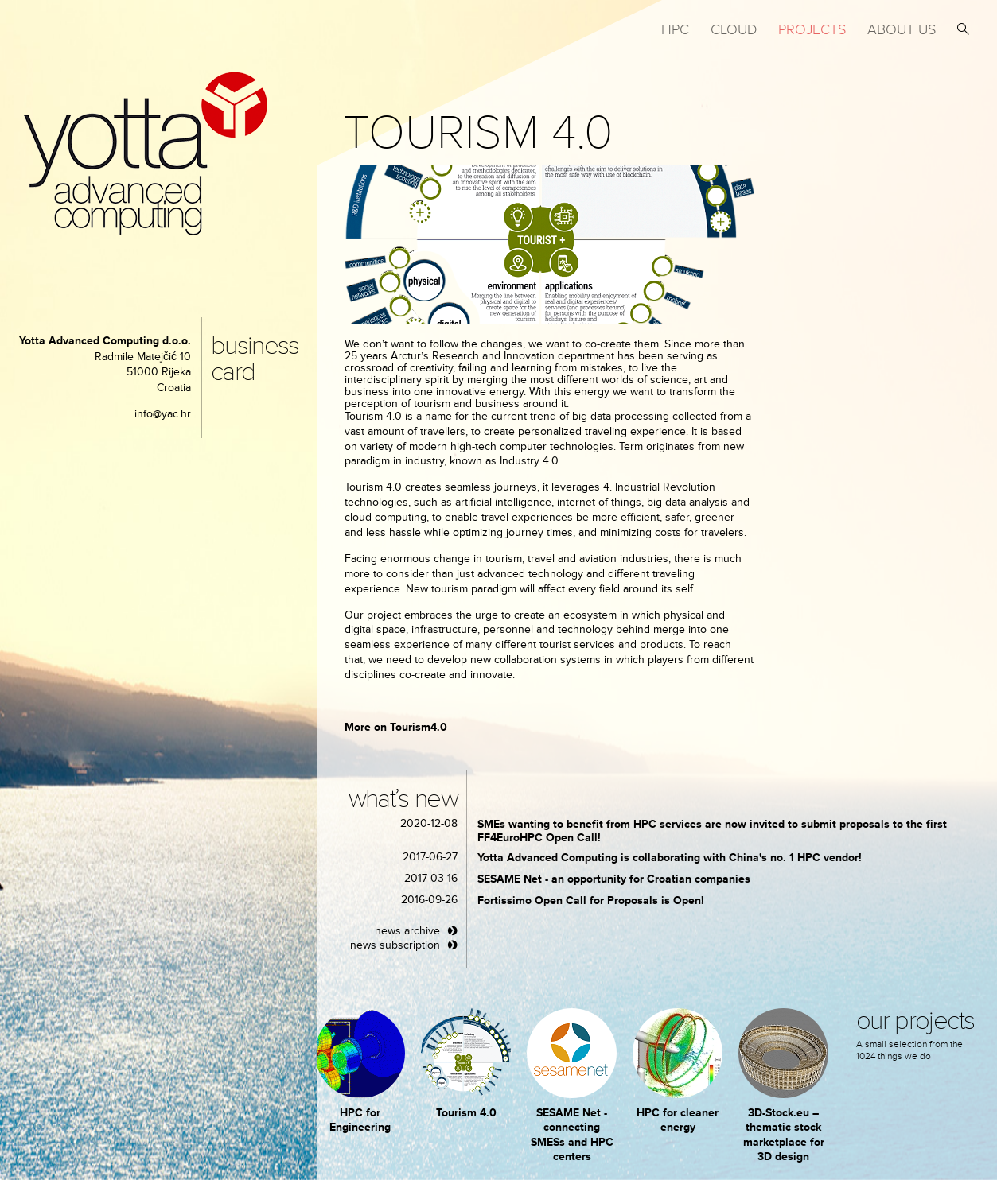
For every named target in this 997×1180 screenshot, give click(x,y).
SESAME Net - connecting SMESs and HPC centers (572, 1134)
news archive (407, 930)
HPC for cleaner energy (678, 1120)
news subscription (395, 945)
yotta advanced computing (145, 153)
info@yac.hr (162, 414)
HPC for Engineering (360, 1120)
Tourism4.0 (418, 727)
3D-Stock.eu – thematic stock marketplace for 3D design (783, 1134)
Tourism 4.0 (466, 1113)
